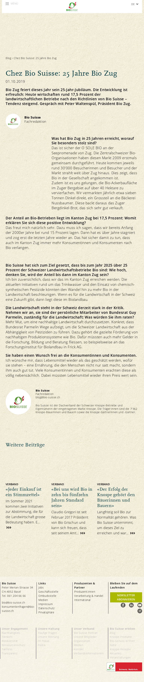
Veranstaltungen (120, 657)
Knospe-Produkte (121, 637)
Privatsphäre (46, 612)
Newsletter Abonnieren (126, 597)
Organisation (82, 641)
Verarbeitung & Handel (88, 596)
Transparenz (9, 653)
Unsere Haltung (48, 628)
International (82, 600)
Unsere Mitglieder (85, 637)
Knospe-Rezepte (120, 649)
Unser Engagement (15, 628)
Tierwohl (7, 637)
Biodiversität (10, 641)
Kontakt (79, 649)
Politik (42, 645)
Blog (8, 58)
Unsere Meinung (48, 637)
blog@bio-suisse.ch (48, 397)
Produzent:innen (84, 591)
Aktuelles (116, 653)
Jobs (41, 587)
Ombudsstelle (47, 596)
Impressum (45, 604)
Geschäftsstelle (48, 591)
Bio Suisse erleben (122, 628)
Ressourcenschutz (13, 645)
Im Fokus (44, 641)
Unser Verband (84, 628)
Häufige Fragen (47, 633)
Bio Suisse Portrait (86, 633)
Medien (43, 600)
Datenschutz (46, 608)
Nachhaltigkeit (11, 633)
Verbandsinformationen (89, 653)
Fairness (7, 649)
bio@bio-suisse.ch (13, 602)
